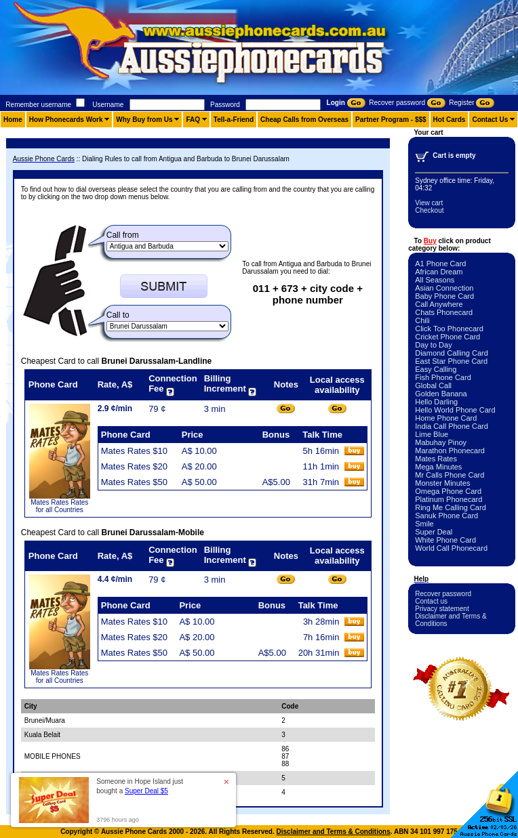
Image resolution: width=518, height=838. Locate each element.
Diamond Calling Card (451, 353)
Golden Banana (440, 394)
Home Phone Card (446, 418)
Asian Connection (444, 288)
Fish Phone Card (443, 377)
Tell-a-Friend (234, 119)
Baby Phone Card (444, 296)
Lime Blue (431, 434)
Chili (422, 320)
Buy (430, 241)
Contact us (431, 601)
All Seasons (434, 280)
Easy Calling (435, 369)
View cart (429, 203)
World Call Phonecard (451, 548)
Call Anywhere (438, 304)
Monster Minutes (442, 483)
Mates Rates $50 (134, 482)
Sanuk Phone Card (446, 515)
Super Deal (433, 532)
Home (12, 119)
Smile (424, 524)
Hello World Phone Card (455, 410)
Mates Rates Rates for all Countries (59, 506)
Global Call (433, 385)
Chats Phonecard (444, 312)
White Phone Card (445, 540)
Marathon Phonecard (450, 450)
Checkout (429, 210)
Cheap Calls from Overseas (304, 119)
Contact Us (490, 119)
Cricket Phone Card (447, 337)
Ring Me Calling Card (450, 507)
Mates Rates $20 (134, 466)
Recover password (443, 594)
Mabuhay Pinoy (440, 442)
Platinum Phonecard (448, 499)
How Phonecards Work (66, 119)
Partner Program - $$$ (390, 119)
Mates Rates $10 (134, 451)
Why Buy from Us (144, 119)
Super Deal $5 (146, 791)
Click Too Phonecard (449, 328)
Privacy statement (442, 608)
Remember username (38, 104)
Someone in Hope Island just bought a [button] (139, 786)
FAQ (193, 119)
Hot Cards (449, 119)
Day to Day (433, 345)
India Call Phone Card (451, 426)
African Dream (438, 272)
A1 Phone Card (440, 263)
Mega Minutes (438, 467)
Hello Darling (436, 402)
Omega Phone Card (448, 491)
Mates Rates (436, 459)
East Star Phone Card (451, 361)
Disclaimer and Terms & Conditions (334, 831)
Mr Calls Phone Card (449, 475)
